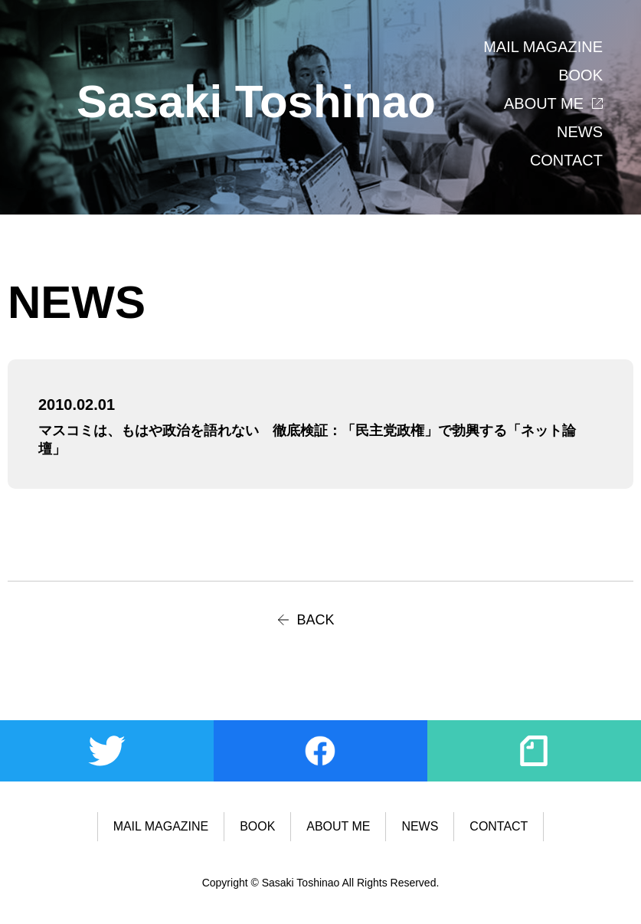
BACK (316, 619)
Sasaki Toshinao (256, 101)
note (534, 750)
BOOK (580, 75)
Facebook (320, 750)
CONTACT (566, 160)
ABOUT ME (544, 103)
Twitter (107, 750)
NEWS (580, 131)
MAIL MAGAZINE (543, 46)
